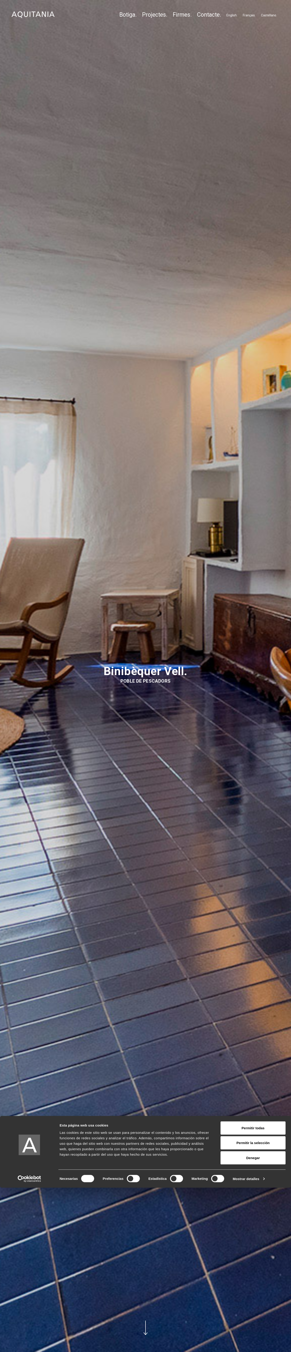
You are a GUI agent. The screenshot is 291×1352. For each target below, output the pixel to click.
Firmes (181, 14)
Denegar (253, 1322)
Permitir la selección (253, 1307)
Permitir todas (253, 1292)
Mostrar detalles (246, 1343)
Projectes (154, 14)
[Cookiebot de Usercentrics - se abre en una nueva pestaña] (29, 1343)
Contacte (208, 14)
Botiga (127, 14)
